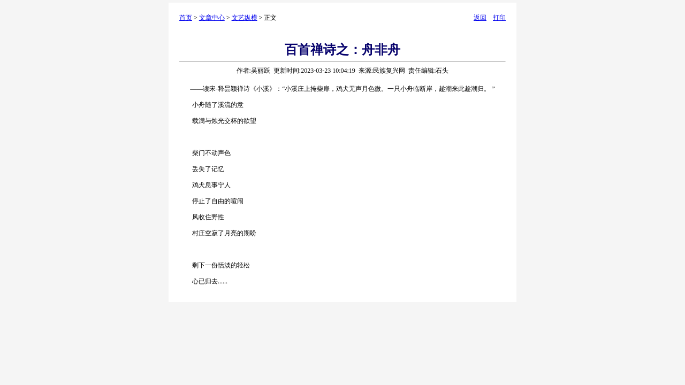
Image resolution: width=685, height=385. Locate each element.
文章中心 (212, 17)
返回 (480, 17)
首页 (185, 17)
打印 (499, 17)
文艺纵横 (244, 17)
